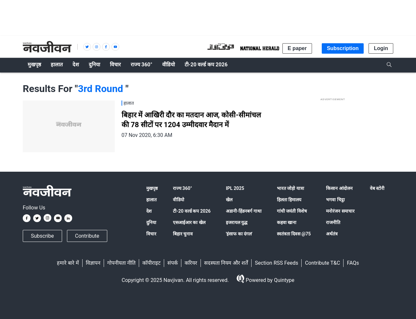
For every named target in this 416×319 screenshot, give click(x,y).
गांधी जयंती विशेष (292, 211)
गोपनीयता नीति (121, 263)
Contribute (87, 236)
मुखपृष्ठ (152, 188)
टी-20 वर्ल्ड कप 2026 (192, 211)
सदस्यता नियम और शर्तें (226, 263)
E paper (297, 48)
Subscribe (42, 236)
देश (149, 211)
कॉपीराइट (151, 263)
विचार (151, 233)
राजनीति (333, 222)
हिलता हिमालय (289, 199)
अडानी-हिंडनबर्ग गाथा (244, 211)
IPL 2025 (235, 188)
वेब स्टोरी (377, 188)
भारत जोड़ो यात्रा (290, 188)
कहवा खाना (286, 222)
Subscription (343, 48)
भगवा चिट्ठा (335, 199)
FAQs (353, 263)
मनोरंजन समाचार (340, 211)
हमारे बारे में (68, 263)
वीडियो (178, 199)
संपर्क (172, 263)
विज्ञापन (93, 263)
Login (381, 48)
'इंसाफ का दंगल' (239, 233)
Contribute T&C (322, 263)
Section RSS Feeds (276, 263)
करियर (191, 263)
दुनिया (151, 222)
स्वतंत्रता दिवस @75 (294, 233)
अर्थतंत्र (332, 233)
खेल (229, 199)
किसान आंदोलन (339, 188)
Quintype (283, 280)
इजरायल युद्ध (236, 222)
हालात (151, 199)
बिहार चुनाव (183, 233)
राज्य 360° (182, 188)
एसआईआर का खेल (189, 222)
